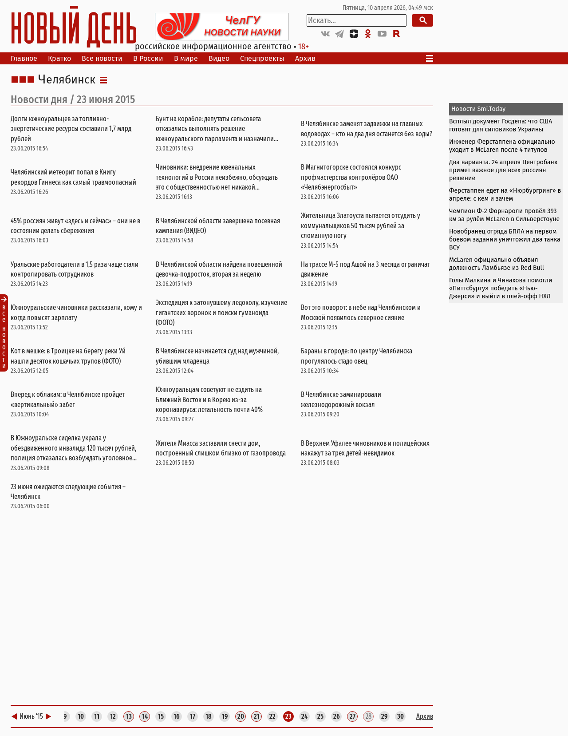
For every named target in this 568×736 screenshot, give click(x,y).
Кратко (59, 58)
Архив (305, 58)
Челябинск (66, 80)
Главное (24, 58)
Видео (219, 58)
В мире (186, 58)
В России (148, 58)
